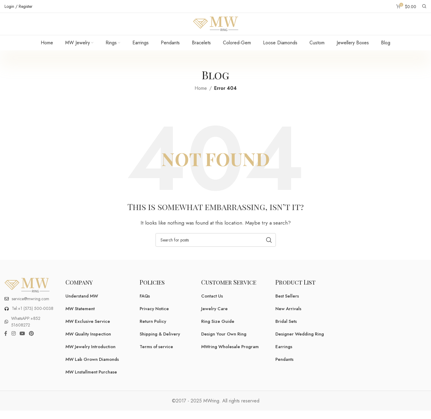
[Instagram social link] (13, 343)
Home (201, 97)
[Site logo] (215, 28)
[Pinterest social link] (31, 343)
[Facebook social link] (5, 343)
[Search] (424, 6)
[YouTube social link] (22, 343)
